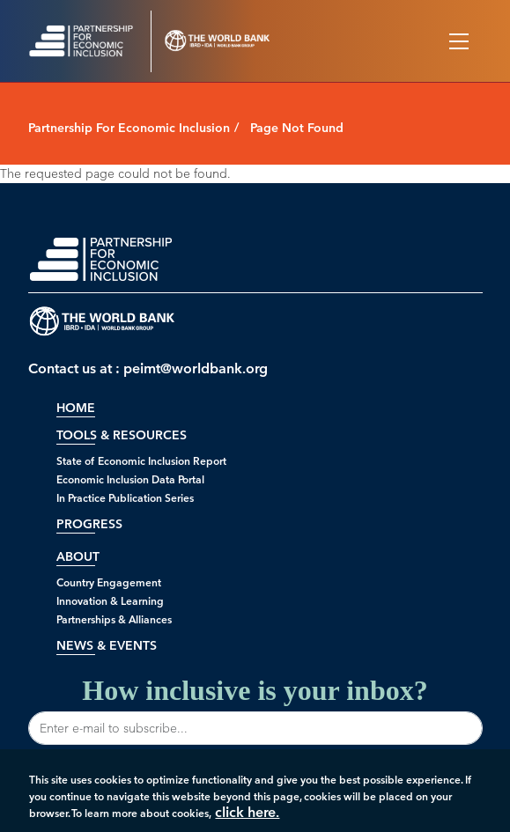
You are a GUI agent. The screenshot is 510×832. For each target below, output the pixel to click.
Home (75, 408)
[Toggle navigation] (459, 41)
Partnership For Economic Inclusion (129, 128)
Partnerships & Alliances (114, 619)
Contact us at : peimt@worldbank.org (148, 368)
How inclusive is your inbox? (255, 709)
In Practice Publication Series (125, 497)
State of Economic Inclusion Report (141, 461)
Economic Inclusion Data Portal (130, 479)
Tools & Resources (121, 435)
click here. (247, 816)
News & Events (106, 645)
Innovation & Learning (110, 600)
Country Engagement (108, 582)
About (78, 556)
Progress (89, 524)
